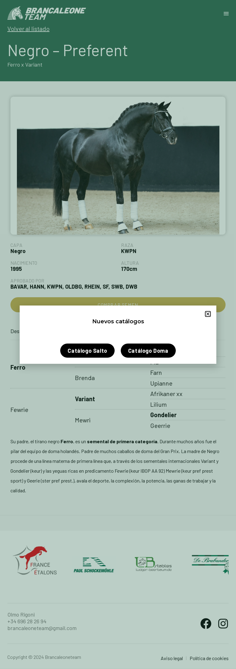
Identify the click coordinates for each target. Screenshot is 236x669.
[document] (118, 334)
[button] (208, 314)
